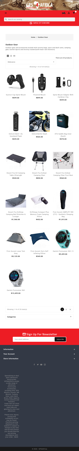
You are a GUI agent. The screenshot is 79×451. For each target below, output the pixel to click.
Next (70, 309)
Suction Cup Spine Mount (16, 95)
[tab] (8, 56)
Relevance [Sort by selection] (31, 62)
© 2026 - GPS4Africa (39, 449)
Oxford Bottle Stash (39, 134)
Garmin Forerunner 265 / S (63, 251)
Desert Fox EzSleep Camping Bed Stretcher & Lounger (16, 214)
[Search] (39, 19)
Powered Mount (39, 95)
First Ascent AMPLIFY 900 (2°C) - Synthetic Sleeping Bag (63, 214)
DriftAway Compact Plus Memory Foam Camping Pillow (39, 214)
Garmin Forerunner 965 (16, 290)
